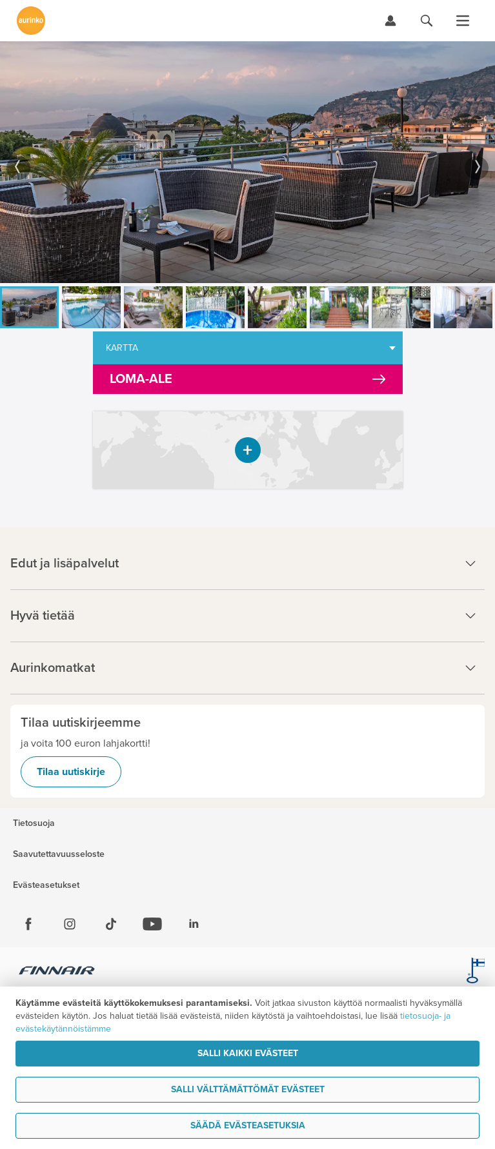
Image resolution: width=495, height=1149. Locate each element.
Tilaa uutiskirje (71, 771)
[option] (247, 162)
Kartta (122, 347)
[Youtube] (152, 924)
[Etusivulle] (31, 20)
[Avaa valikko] (462, 20)
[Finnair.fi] (57, 972)
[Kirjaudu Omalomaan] (390, 20)
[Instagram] (70, 924)
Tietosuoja (34, 823)
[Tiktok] (111, 924)
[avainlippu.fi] (476, 972)
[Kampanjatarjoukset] (248, 379)
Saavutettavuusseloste (59, 854)
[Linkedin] (194, 924)
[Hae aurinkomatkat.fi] (426, 20)
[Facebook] (28, 924)
